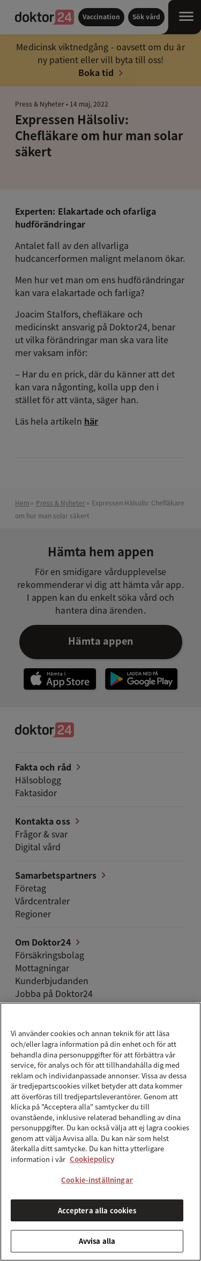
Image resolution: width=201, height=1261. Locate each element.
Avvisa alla (97, 1241)
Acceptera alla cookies (97, 1210)
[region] (100, 1131)
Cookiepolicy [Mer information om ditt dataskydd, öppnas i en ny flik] (92, 1159)
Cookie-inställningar (97, 1180)
